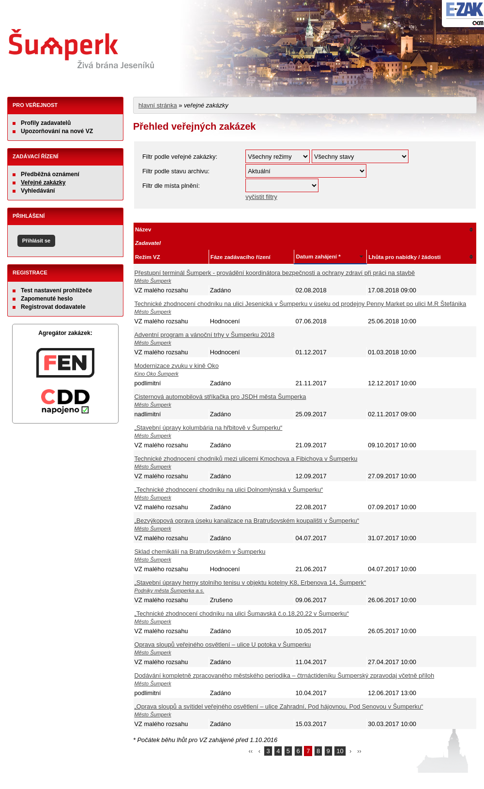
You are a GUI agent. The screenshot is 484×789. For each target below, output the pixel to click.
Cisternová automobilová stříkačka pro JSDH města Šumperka (220, 396)
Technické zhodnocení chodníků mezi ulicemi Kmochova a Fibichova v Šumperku (246, 458)
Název (143, 229)
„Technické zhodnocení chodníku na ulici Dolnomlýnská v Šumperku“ (229, 489)
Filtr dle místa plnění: (171, 185)
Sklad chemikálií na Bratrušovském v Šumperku (200, 551)
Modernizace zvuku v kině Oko (177, 365)
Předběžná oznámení (50, 174)
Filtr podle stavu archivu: (176, 171)
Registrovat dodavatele (53, 306)
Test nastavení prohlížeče (56, 290)
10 (339, 751)
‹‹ (251, 751)
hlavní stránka (157, 105)
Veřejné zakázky (43, 182)
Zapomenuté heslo (47, 298)
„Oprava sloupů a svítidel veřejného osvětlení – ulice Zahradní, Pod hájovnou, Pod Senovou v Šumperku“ (279, 706)
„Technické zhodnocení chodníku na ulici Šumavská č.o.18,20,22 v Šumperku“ (242, 613)
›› (359, 751)
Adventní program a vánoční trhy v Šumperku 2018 (205, 334)
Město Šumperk (153, 281)
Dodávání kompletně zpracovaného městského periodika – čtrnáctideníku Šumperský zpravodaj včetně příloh (285, 675)
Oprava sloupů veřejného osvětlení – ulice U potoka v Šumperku (223, 644)
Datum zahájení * (318, 256)
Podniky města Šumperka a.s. (169, 590)
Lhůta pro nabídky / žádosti (404, 257)
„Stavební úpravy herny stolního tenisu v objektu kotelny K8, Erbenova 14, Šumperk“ (250, 582)
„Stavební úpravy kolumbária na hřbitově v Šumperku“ (209, 427)
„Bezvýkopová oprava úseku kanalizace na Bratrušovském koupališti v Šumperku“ (247, 520)
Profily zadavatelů (46, 123)
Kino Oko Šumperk (157, 374)
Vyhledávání (38, 190)
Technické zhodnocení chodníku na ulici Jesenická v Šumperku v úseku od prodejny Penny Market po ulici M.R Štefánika (301, 303)
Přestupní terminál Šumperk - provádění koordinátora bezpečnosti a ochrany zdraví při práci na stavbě (275, 272)
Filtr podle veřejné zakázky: (179, 156)
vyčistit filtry (261, 196)
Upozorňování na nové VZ (57, 131)
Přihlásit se (36, 240)
